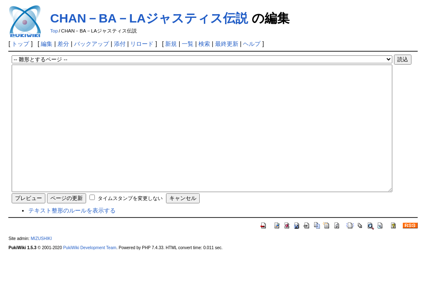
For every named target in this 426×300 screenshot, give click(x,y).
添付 (120, 43)
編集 (46, 43)
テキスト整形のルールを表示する (72, 235)
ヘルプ (251, 43)
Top (54, 30)
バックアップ (91, 43)
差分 (63, 43)
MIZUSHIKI (41, 263)
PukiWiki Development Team (89, 272)
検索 (204, 43)
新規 (171, 43)
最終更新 (226, 43)
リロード (142, 43)
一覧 (187, 43)
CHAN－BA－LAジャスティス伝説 (149, 18)
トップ (20, 43)
